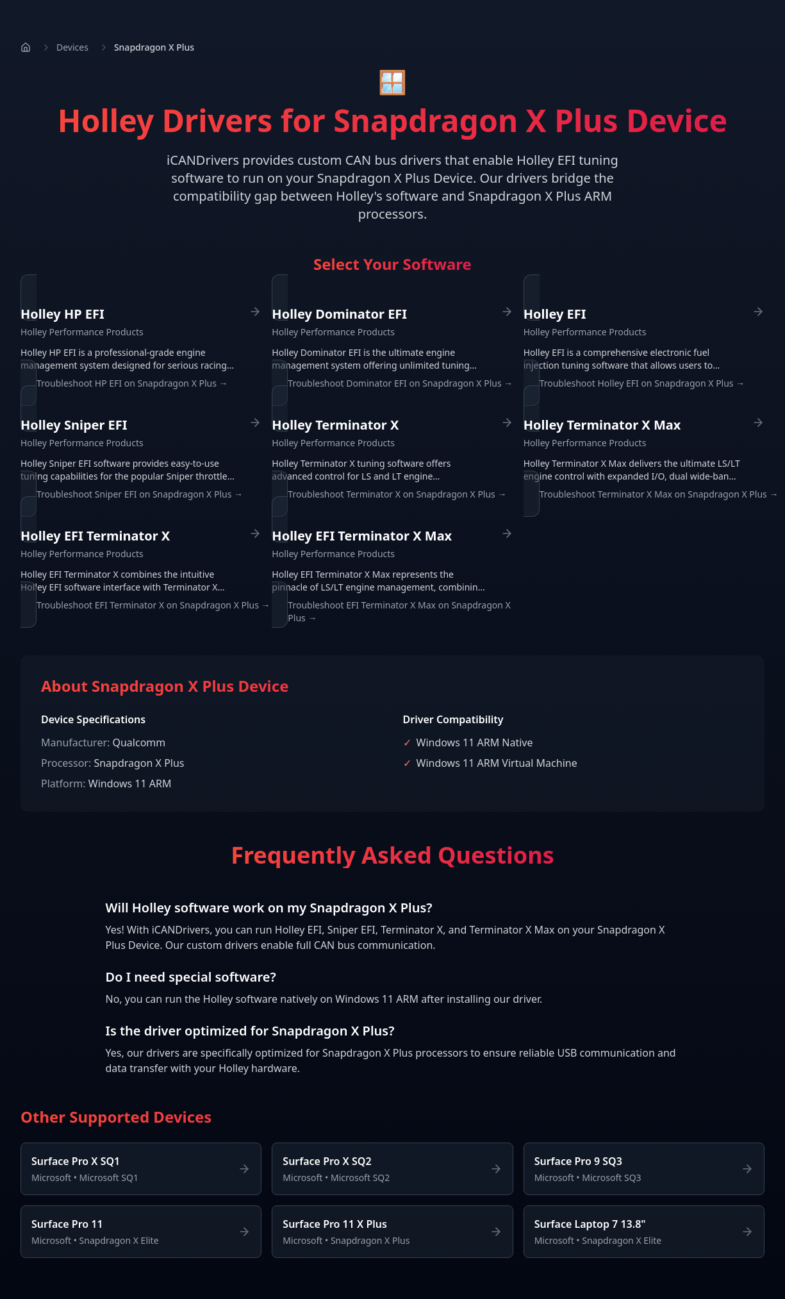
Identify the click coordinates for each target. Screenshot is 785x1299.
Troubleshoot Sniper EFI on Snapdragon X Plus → (140, 494)
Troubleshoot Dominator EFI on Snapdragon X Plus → (400, 383)
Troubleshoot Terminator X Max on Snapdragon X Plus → (659, 494)
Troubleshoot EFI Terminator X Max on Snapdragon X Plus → (399, 611)
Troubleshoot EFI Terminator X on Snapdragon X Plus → (153, 605)
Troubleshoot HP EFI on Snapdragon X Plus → (132, 383)
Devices (72, 47)
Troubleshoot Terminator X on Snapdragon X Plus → (397, 494)
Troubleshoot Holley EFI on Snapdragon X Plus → (642, 383)
